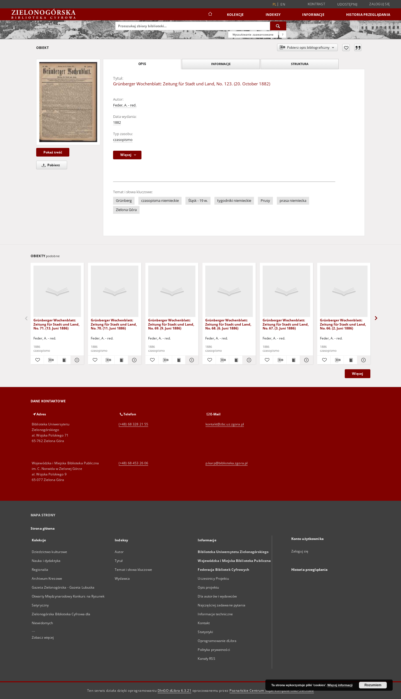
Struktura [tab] (300, 64)
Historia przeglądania (368, 14)
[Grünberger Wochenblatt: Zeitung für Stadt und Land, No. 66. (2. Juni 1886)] (343, 291)
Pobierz (50, 165)
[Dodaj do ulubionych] (346, 47)
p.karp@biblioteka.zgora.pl (227, 463)
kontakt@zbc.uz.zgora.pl (225, 424)
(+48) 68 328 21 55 (133, 424)
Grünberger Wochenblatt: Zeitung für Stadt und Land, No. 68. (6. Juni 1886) (228, 324)
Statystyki (205, 631)
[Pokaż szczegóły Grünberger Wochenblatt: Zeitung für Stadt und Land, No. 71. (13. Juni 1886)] (76, 360)
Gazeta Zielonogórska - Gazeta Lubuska (63, 587)
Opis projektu (208, 587)
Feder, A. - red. (124, 105)
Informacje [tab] (221, 64)
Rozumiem (373, 685)
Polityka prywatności (214, 649)
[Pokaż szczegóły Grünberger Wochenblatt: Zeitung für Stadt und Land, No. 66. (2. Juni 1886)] (363, 360)
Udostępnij (347, 4)
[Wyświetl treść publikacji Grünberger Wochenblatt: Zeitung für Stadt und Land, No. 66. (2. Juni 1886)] (350, 360)
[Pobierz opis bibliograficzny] (50, 360)
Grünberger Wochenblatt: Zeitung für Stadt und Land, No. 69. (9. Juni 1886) (171, 324)
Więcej (357, 373)
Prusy (265, 200)
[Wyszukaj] (278, 25)
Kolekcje (235, 14)
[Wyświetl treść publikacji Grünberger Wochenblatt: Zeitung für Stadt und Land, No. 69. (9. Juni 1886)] (178, 360)
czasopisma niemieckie (160, 200)
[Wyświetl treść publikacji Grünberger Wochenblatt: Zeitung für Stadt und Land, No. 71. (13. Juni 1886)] (63, 360)
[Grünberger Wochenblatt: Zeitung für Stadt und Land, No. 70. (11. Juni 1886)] (114, 291)
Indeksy (273, 14)
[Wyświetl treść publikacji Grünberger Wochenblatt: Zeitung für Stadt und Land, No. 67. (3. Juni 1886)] (293, 360)
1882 (117, 122)
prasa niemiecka (293, 200)
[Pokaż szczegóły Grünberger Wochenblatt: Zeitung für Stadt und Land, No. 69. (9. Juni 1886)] (191, 360)
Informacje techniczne (215, 614)
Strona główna (43, 528)
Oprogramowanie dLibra (217, 640)
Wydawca (122, 578)
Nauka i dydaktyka (46, 560)
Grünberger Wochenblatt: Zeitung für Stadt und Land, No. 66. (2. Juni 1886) (343, 324)
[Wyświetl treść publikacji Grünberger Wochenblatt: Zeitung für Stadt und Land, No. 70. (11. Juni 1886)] (121, 360)
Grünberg (124, 200)
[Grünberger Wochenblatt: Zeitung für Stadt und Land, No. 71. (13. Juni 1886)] (57, 291)
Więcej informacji (340, 685)
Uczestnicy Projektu (213, 578)
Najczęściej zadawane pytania (221, 605)
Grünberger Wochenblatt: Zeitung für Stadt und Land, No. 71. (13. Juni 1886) (56, 324)
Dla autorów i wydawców (217, 596)
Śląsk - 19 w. (198, 200)
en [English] (282, 4)
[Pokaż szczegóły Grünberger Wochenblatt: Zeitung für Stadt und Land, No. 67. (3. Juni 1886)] (305, 360)
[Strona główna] (210, 14)
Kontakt (204, 623)
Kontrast (316, 4)
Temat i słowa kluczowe (133, 569)
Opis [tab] (142, 64)
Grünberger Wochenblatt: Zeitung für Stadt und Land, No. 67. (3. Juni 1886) (286, 324)
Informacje (313, 14)
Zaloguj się (379, 4)
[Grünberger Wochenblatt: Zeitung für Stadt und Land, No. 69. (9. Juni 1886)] (171, 291)
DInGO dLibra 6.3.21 (175, 690)
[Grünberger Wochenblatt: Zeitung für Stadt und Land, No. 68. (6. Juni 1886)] (229, 291)
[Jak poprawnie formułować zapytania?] (282, 34)
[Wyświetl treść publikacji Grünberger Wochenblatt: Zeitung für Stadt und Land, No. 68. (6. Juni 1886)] (235, 360)
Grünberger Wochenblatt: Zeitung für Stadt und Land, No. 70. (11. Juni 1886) (114, 324)
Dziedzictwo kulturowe (49, 551)
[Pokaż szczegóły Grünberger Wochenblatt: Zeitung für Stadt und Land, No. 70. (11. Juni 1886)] (133, 360)
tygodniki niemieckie (234, 200)
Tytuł (119, 560)
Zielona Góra (126, 209)
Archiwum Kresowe (47, 578)
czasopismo (123, 139)
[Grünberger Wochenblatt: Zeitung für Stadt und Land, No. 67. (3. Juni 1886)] (286, 291)
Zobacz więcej (43, 637)
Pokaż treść (52, 152)
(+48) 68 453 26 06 (133, 463)
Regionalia (40, 569)
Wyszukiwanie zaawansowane (253, 34)
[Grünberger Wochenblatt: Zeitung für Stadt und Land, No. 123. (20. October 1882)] (68, 102)
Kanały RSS (206, 658)
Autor (119, 551)
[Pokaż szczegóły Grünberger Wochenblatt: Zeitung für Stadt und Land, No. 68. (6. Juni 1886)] (248, 360)
